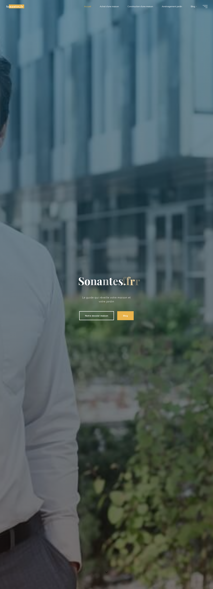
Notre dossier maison (96, 315)
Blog (125, 315)
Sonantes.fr (14, 6)
